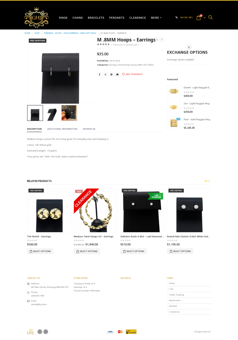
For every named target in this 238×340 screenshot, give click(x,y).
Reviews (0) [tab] (89, 128)
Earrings (112, 64)
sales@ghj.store (39, 304)
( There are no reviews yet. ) (125, 44)
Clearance (137, 17)
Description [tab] (34, 128)
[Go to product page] (173, 91)
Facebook (99, 74)
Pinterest (111, 74)
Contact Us (174, 311)
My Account (174, 300)
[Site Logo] (36, 17)
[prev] (157, 39)
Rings (63, 17)
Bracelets (96, 17)
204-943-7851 (186, 17)
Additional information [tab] (62, 128)
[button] (210, 17)
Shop (172, 283)
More (155, 17)
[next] (162, 39)
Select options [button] (42, 251)
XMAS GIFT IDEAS (146, 64)
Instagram (45, 331)
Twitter (105, 74)
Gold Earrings (123, 64)
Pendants (116, 17)
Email (117, 74)
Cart (171, 289)
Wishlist (173, 306)
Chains (77, 17)
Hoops (134, 64)
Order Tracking (176, 294)
